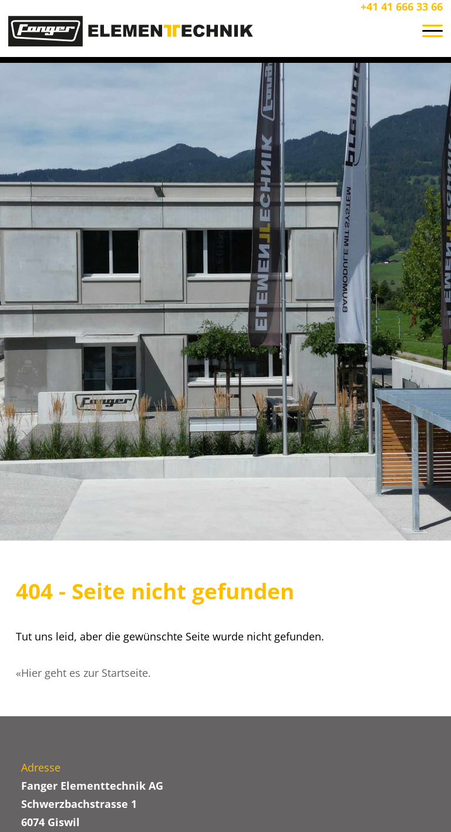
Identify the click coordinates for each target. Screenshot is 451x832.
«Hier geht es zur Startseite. (83, 673)
